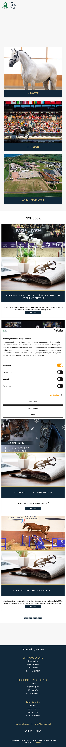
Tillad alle (33, 402)
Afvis (33, 415)
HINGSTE (33, 93)
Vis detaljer (54, 395)
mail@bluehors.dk (43, 724)
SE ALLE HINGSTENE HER (33, 618)
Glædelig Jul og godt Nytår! (33, 493)
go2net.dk (37, 743)
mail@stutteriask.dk (24, 724)
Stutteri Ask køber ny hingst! (33, 591)
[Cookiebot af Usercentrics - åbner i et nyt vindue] (53, 330)
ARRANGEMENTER (33, 200)
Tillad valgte (33, 408)
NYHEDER (33, 146)
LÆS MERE (33, 509)
